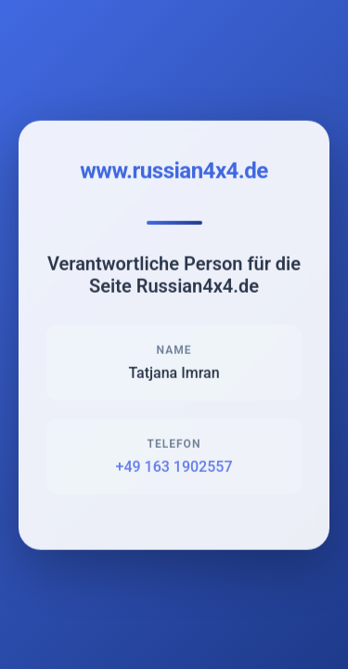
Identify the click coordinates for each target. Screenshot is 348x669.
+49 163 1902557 (174, 468)
